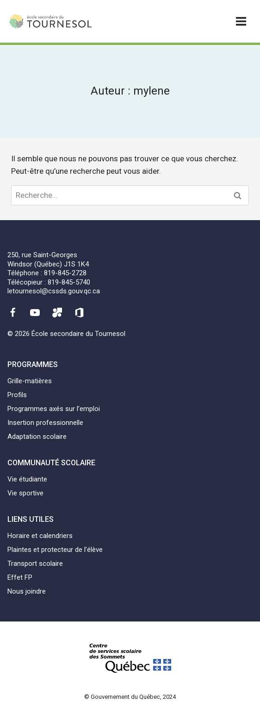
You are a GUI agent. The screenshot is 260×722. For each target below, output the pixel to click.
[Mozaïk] (57, 313)
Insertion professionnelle (45, 422)
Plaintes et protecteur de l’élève (55, 549)
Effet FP (19, 577)
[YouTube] (34, 313)
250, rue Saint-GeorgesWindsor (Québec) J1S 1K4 (48, 259)
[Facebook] (12, 313)
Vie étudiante (27, 479)
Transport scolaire (35, 563)
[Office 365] (79, 313)
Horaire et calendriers (40, 536)
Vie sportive (25, 493)
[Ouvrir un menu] (241, 21)
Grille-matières (29, 381)
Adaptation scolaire (37, 436)
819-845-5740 (69, 282)
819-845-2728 (65, 273)
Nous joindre (26, 591)
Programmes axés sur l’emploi (53, 409)
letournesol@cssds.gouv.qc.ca (53, 291)
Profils (17, 395)
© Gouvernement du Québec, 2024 (130, 696)
